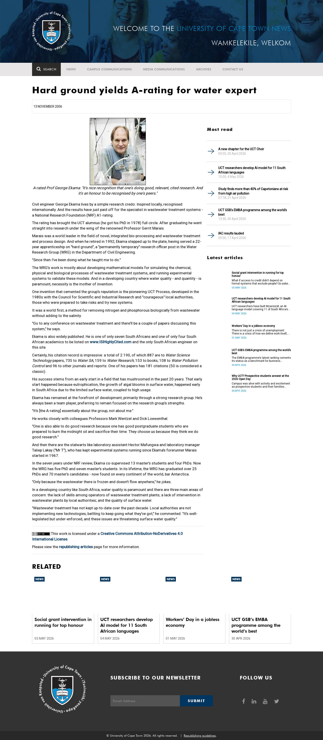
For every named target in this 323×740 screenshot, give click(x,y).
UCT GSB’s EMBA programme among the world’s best (252, 212)
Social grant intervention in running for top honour (258, 274)
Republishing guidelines (200, 735)
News (71, 69)
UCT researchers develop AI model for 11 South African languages (252, 170)
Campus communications (109, 69)
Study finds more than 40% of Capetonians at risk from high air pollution (253, 191)
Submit (196, 701)
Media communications (164, 69)
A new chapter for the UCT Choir (241, 149)
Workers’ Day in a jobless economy (253, 326)
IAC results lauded (231, 233)
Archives (203, 69)
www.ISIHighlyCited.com (110, 342)
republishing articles (76, 547)
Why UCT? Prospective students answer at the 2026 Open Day (260, 377)
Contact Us (233, 69)
